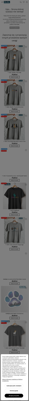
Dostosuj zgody (14, 390)
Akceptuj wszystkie (14, 395)
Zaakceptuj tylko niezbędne (14, 385)
